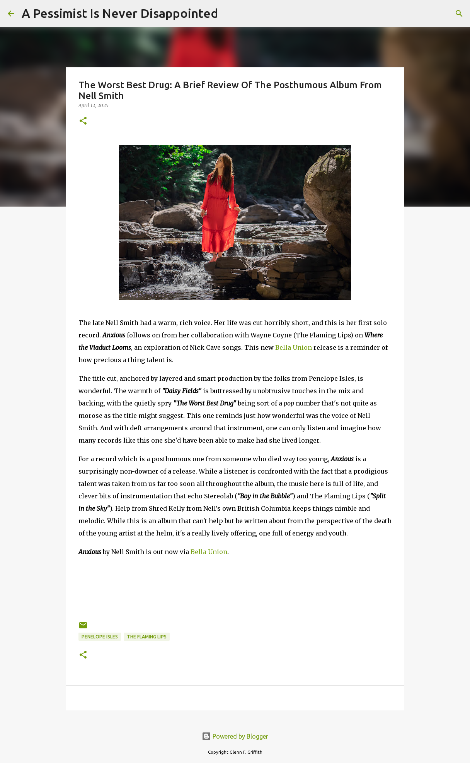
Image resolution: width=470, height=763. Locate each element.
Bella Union (293, 347)
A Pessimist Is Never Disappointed (120, 13)
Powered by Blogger (235, 736)
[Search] (228, 13)
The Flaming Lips (147, 636)
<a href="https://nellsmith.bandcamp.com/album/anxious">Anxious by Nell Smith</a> (235, 587)
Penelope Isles (100, 636)
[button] (83, 121)
